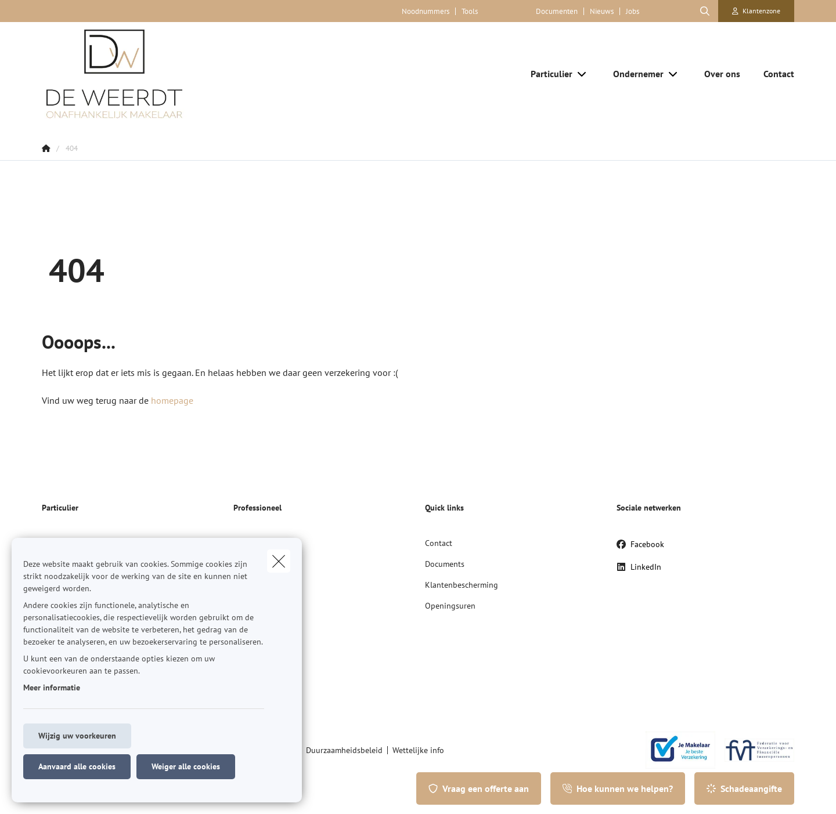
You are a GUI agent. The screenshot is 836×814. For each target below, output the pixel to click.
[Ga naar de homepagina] (158, 73)
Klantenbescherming (461, 585)
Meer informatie (51, 687)
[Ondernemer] (633, 73)
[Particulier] (547, 73)
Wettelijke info (418, 750)
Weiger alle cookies (186, 766)
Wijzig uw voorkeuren (77, 735)
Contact (438, 543)
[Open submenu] (582, 73)
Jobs (632, 11)
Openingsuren (450, 605)
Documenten (557, 11)
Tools (470, 11)
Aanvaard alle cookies (77, 766)
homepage (172, 400)
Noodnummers (425, 11)
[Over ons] (722, 73)
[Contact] (773, 73)
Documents (444, 564)
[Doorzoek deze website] (704, 11)
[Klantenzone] (756, 11)
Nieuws (602, 11)
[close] (278, 561)
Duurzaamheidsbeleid (344, 750)
